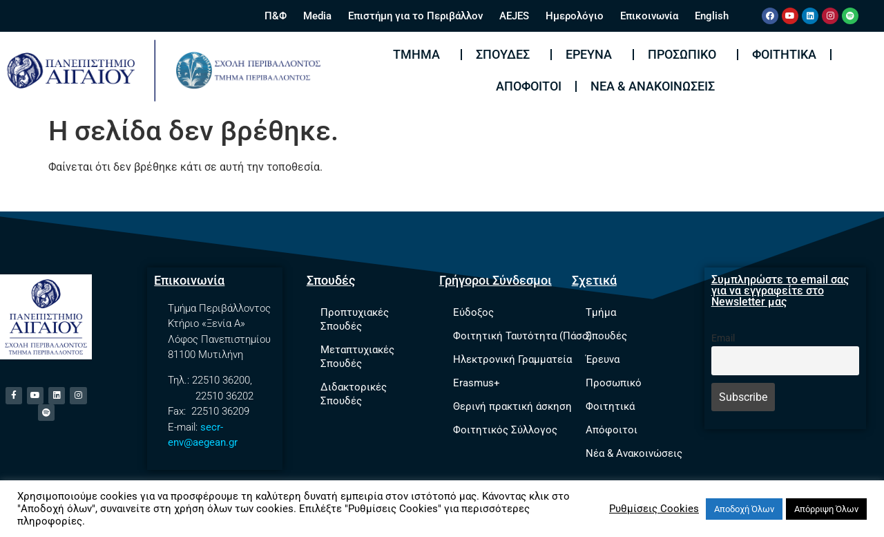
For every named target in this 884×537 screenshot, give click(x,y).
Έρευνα (592, 54)
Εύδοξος (473, 312)
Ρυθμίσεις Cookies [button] (654, 508)
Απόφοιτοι (528, 86)
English (712, 16)
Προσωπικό (685, 54)
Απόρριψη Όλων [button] (826, 509)
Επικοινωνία (649, 16)
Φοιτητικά (784, 54)
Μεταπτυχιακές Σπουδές (357, 356)
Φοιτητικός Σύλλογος (505, 430)
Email (723, 338)
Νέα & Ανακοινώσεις (652, 86)
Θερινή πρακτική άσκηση (512, 406)
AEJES (514, 16)
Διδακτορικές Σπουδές (353, 394)
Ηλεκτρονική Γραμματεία (512, 359)
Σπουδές (506, 54)
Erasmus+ (476, 383)
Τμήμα (420, 54)
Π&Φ (276, 16)
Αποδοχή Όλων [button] (744, 509)
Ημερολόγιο (575, 16)
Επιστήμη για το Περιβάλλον (415, 16)
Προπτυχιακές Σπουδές (354, 319)
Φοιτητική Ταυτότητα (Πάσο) (522, 336)
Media (317, 16)
